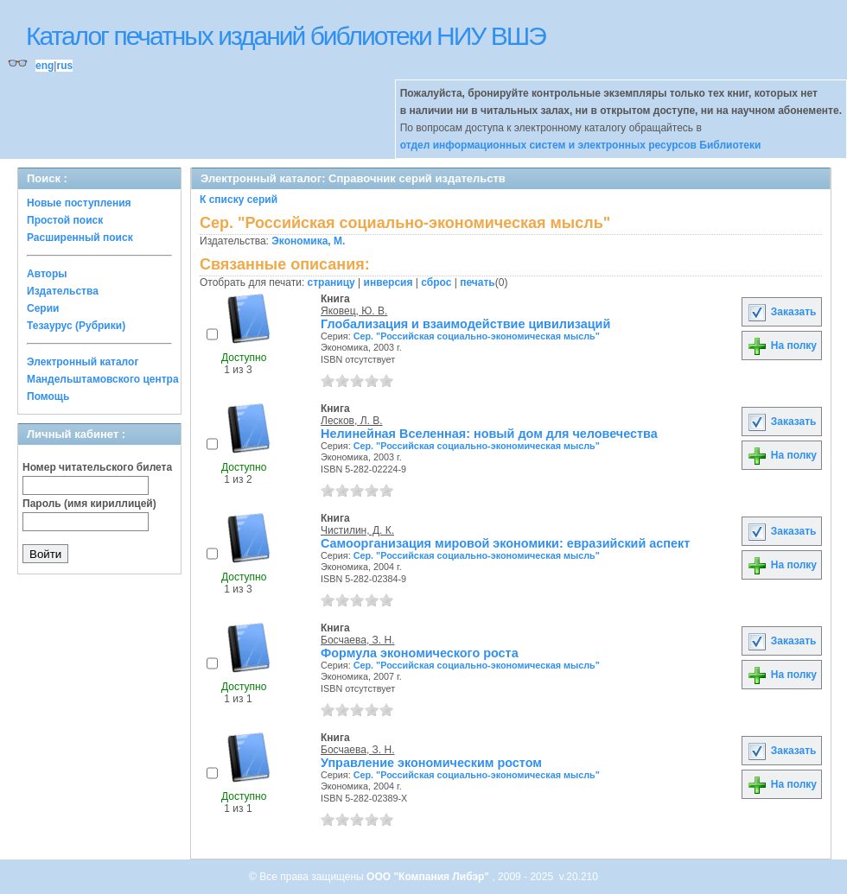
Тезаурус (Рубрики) (76, 326)
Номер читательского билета (97, 467)
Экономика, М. (308, 241)
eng (44, 66)
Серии (43, 308)
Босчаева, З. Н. (358, 640)
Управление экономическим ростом (431, 763)
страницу (331, 282)
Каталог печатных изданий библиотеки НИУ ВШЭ (285, 36)
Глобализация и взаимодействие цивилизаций (465, 324)
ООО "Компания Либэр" (429, 877)
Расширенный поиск (80, 237)
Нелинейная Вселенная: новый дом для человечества (489, 434)
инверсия (388, 282)
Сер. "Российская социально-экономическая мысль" (476, 336)
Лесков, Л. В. (352, 421)
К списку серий (238, 199)
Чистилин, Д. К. (357, 530)
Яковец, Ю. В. (354, 311)
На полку (782, 345)
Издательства (63, 291)
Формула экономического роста (420, 653)
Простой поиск (65, 220)
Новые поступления (79, 203)
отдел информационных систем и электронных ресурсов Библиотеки (580, 145)
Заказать (781, 312)
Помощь (48, 396)
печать (477, 282)
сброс (436, 282)
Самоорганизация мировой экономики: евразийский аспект (505, 543)
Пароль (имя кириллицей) (89, 504)
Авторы (47, 274)
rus (64, 66)
